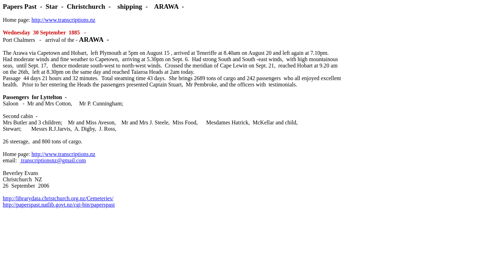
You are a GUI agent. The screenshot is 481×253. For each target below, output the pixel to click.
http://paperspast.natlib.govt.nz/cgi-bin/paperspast (59, 205)
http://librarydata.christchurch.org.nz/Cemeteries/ (58, 198)
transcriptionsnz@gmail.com (53, 160)
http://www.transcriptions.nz (63, 20)
